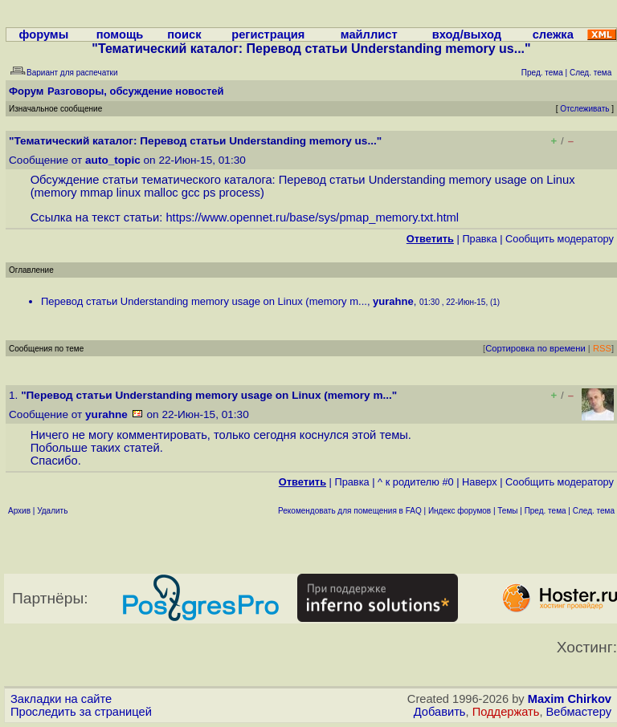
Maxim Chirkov (569, 698)
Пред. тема (545, 510)
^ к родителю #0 (416, 482)
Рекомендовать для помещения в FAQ (350, 510)
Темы (507, 510)
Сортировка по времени (535, 348)
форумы (44, 34)
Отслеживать (584, 108)
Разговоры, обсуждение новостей (135, 91)
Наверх (479, 482)
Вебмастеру (578, 711)
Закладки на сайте (61, 698)
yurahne (393, 301)
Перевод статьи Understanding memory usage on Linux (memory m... (204, 301)
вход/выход (466, 34)
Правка (479, 239)
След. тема (594, 510)
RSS (602, 348)
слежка (553, 34)
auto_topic (113, 160)
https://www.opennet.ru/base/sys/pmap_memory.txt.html (312, 217)
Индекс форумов (459, 510)
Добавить (440, 711)
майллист (369, 34)
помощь (120, 34)
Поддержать (506, 711)
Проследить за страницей (81, 711)
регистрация (267, 34)
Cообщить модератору (559, 239)
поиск (184, 34)
